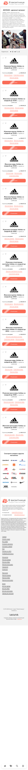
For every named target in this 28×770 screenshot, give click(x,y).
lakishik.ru (19, 619)
